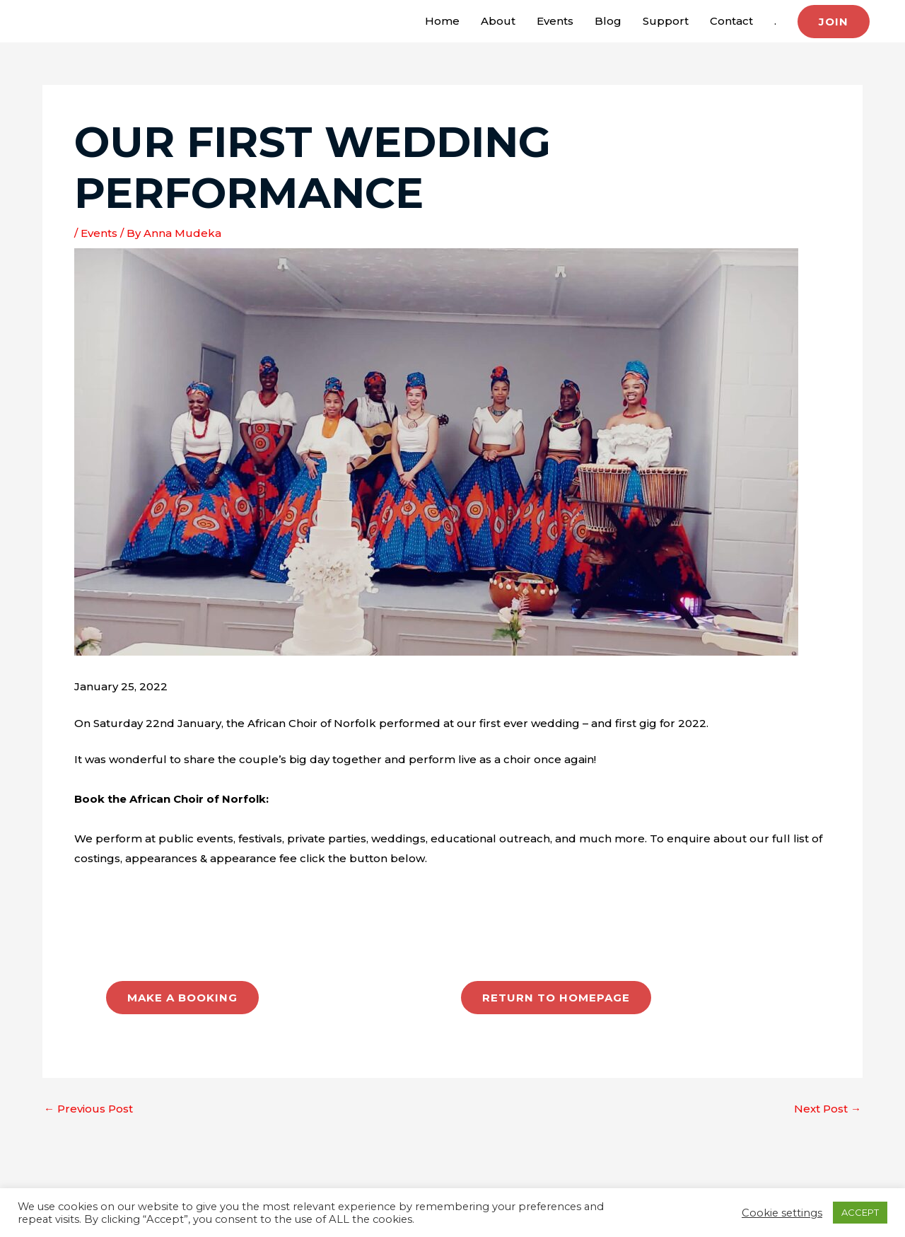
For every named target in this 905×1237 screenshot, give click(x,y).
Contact (731, 21)
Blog (608, 21)
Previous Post (88, 1108)
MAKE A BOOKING (182, 997)
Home (442, 21)
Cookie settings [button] (782, 1213)
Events (555, 21)
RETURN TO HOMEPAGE (556, 997)
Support (666, 21)
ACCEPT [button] (860, 1212)
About (498, 21)
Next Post (827, 1108)
